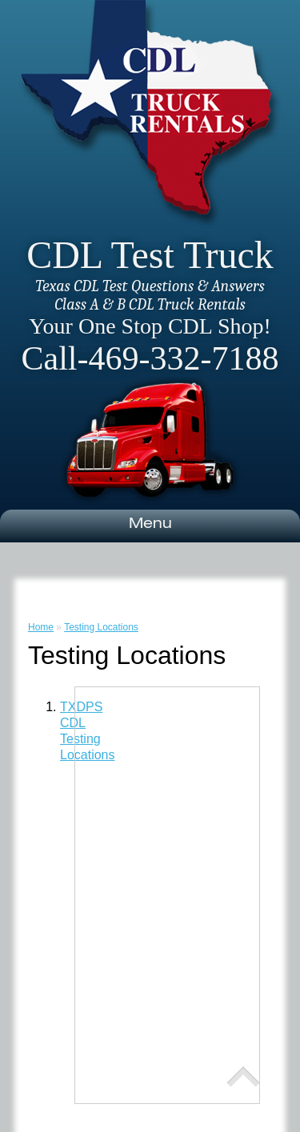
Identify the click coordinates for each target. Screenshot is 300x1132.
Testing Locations (101, 627)
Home (41, 627)
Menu (150, 525)
